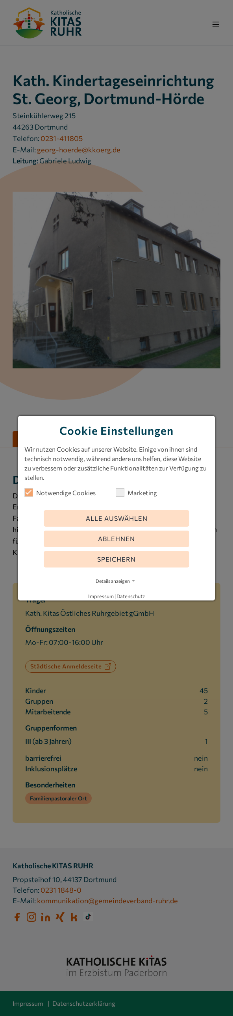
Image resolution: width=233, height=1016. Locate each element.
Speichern (116, 559)
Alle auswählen (117, 518)
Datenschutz (130, 596)
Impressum (101, 596)
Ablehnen (116, 538)
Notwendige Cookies (60, 492)
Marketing (136, 492)
